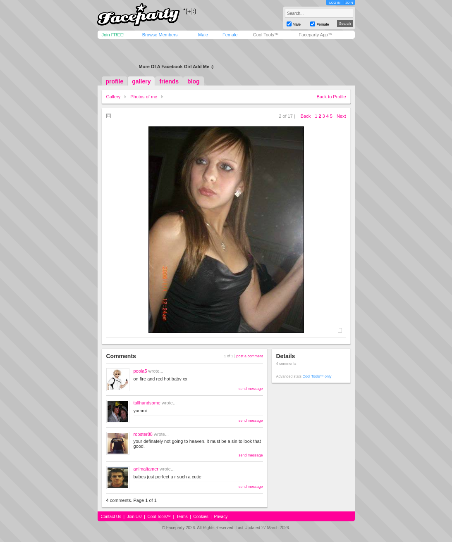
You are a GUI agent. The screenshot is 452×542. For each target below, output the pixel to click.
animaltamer (146, 468)
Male (203, 34)
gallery (141, 81)
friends (169, 81)
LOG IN (334, 3)
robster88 (143, 434)
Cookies (201, 516)
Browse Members (160, 34)
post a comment (249, 356)
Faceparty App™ (315, 34)
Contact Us (111, 516)
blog (193, 81)
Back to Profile (331, 96)
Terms (182, 516)
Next (341, 116)
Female (230, 34)
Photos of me (143, 96)
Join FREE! (113, 34)
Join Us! (134, 516)
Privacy (220, 516)
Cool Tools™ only (317, 376)
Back (306, 116)
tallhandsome (147, 402)
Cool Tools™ (266, 34)
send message (251, 389)
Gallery (113, 96)
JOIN (349, 3)
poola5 (140, 370)
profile (115, 81)
